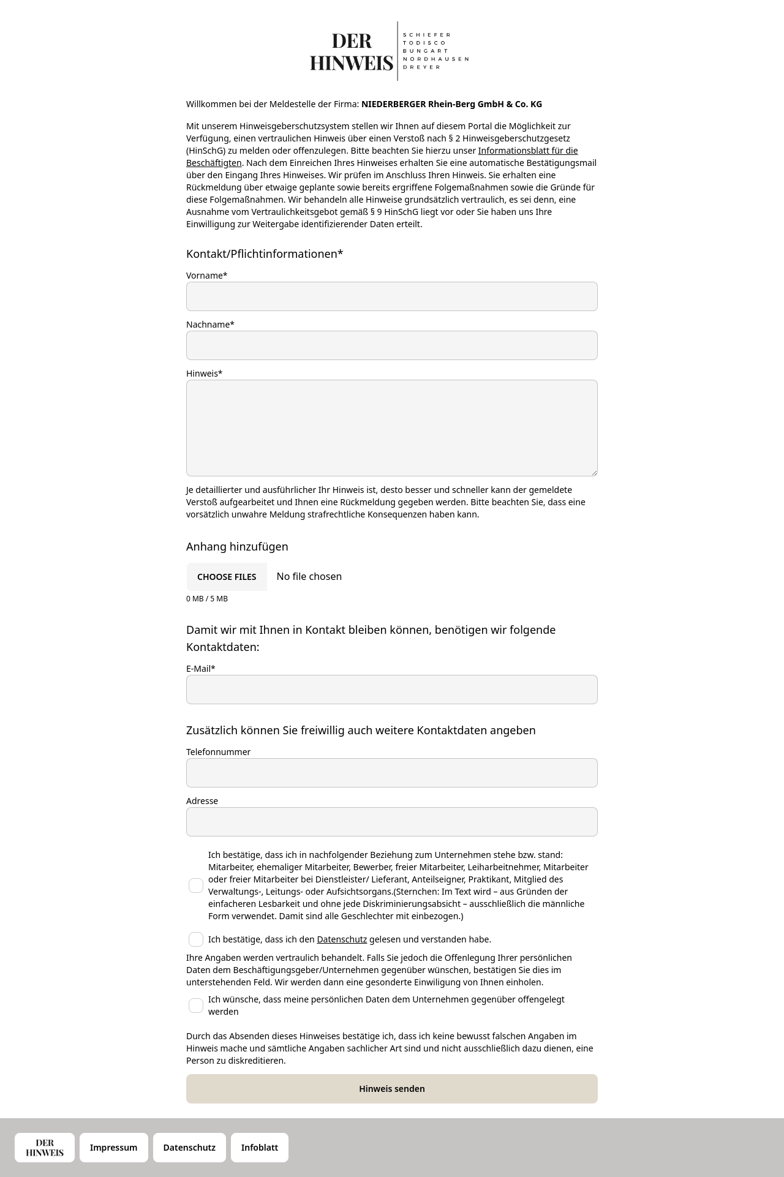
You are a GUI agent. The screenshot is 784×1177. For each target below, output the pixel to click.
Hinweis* (204, 373)
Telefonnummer (218, 752)
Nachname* (210, 324)
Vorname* (207, 275)
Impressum (114, 1147)
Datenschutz (342, 939)
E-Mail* (201, 668)
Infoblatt (259, 1147)
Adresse (202, 801)
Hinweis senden (392, 1088)
